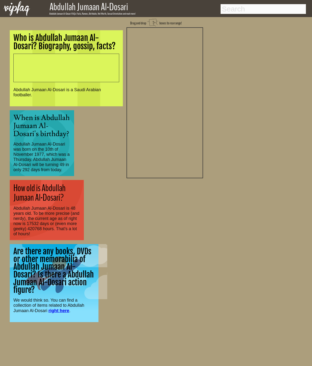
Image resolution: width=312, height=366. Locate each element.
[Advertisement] (164, 102)
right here (59, 310)
